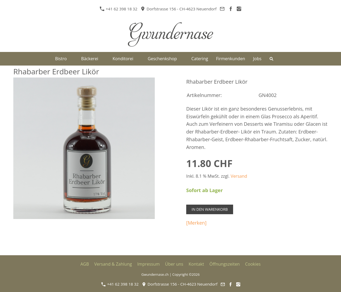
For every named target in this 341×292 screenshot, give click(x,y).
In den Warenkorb (210, 209)
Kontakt (196, 264)
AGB (84, 264)
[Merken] (196, 223)
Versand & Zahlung (113, 264)
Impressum (148, 264)
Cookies (253, 264)
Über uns (174, 264)
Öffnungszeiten (224, 264)
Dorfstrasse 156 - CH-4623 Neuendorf (178, 8)
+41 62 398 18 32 (119, 8)
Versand (239, 176)
